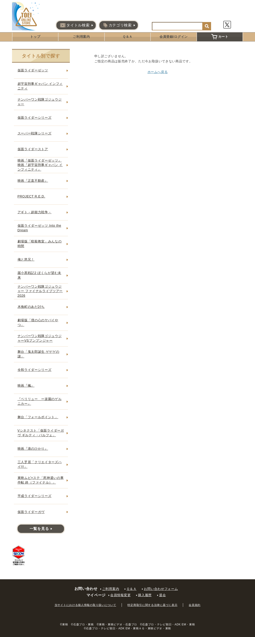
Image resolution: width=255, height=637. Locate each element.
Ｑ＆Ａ (127, 36)
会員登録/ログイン (174, 36)
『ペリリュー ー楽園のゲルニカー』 (40, 401)
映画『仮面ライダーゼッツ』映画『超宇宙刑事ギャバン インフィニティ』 (40, 165)
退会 (162, 595)
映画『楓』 (26, 385)
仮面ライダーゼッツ (33, 70)
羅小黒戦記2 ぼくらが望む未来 (39, 275)
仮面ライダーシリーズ (35, 117)
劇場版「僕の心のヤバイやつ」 (38, 322)
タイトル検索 (74, 25)
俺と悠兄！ (26, 259)
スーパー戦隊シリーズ (35, 133)
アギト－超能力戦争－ (35, 212)
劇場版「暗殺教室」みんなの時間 (40, 243)
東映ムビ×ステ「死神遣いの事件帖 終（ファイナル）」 (41, 480)
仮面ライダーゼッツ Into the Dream (39, 228)
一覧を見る (39, 529)
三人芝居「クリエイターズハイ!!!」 (40, 464)
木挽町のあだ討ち (31, 307)
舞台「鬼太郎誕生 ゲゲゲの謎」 (38, 354)
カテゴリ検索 (117, 25)
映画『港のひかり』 (33, 448)
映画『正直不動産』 (33, 180)
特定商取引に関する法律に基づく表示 (152, 605)
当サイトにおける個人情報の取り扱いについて (85, 605)
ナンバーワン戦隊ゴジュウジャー (40, 102)
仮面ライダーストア (33, 149)
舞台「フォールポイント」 (38, 417)
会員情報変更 (120, 595)
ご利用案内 (81, 36)
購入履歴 (145, 595)
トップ (35, 36)
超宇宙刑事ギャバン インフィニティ (40, 86)
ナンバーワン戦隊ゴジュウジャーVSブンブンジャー (40, 338)
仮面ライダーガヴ (31, 512)
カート (219, 36)
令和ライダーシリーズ (35, 370)
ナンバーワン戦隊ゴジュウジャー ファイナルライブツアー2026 (40, 291)
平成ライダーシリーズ (35, 496)
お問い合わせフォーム (161, 589)
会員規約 (194, 605)
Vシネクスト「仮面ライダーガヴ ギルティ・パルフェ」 (41, 433)
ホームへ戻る (157, 72)
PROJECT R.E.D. (31, 196)
